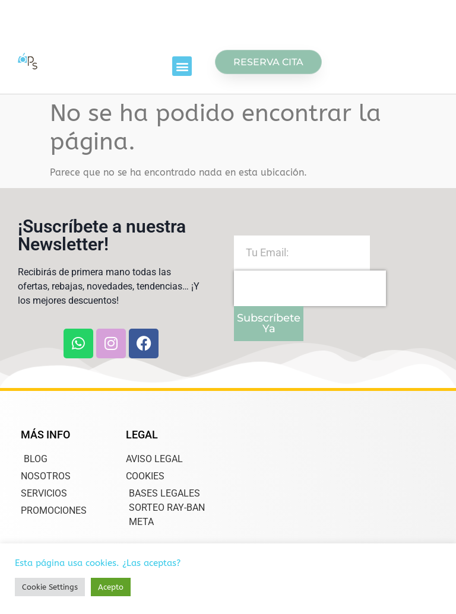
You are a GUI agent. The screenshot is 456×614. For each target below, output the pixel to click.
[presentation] (310, 288)
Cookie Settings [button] (50, 587)
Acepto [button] (111, 587)
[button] (182, 66)
